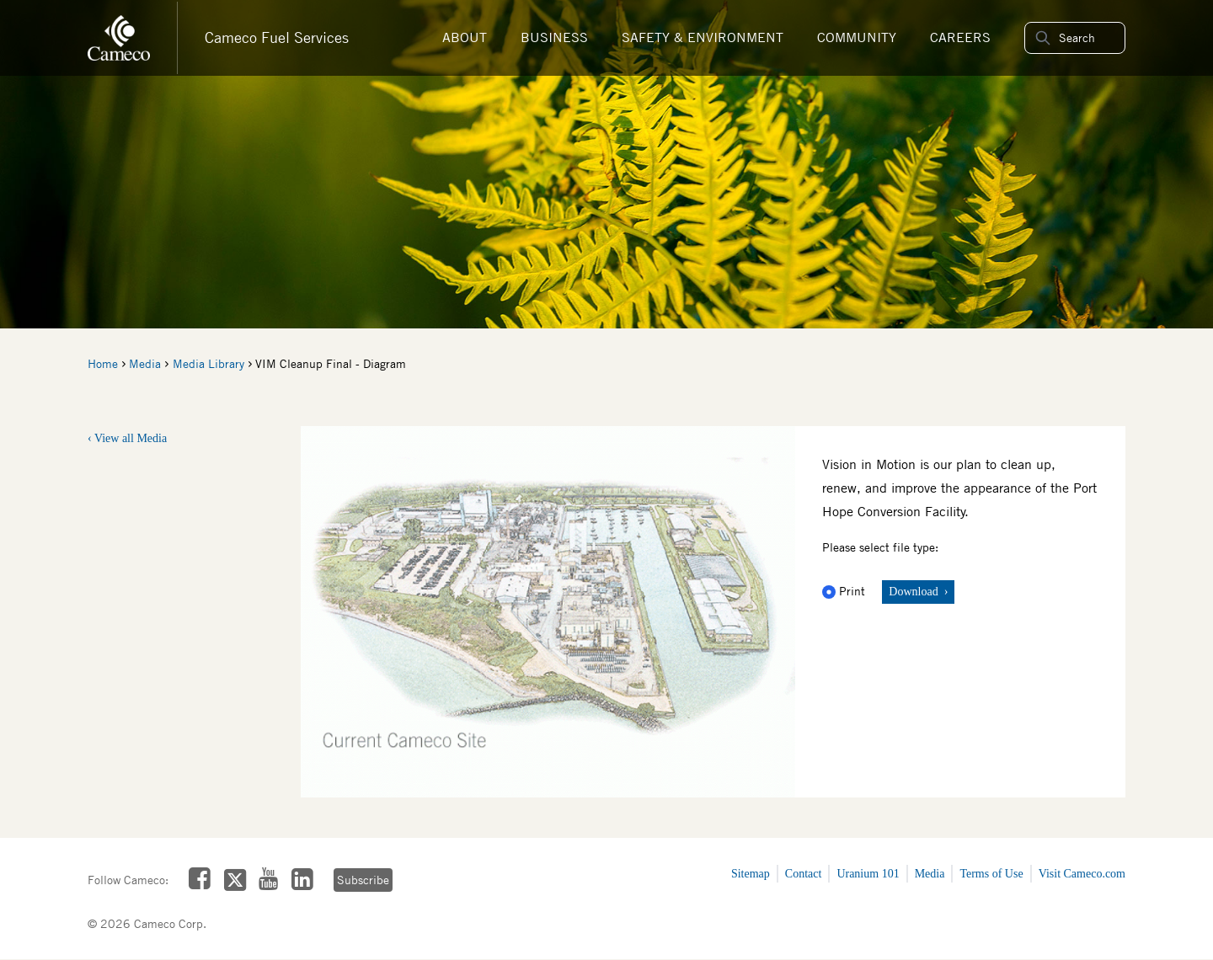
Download (915, 591)
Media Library (208, 364)
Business (554, 37)
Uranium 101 (867, 873)
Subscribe (363, 880)
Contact (803, 873)
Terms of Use (991, 873)
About (464, 37)
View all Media (130, 438)
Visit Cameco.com (1082, 873)
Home (103, 364)
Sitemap (750, 873)
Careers (960, 37)
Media (145, 364)
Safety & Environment (702, 37)
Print (845, 591)
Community (856, 37)
